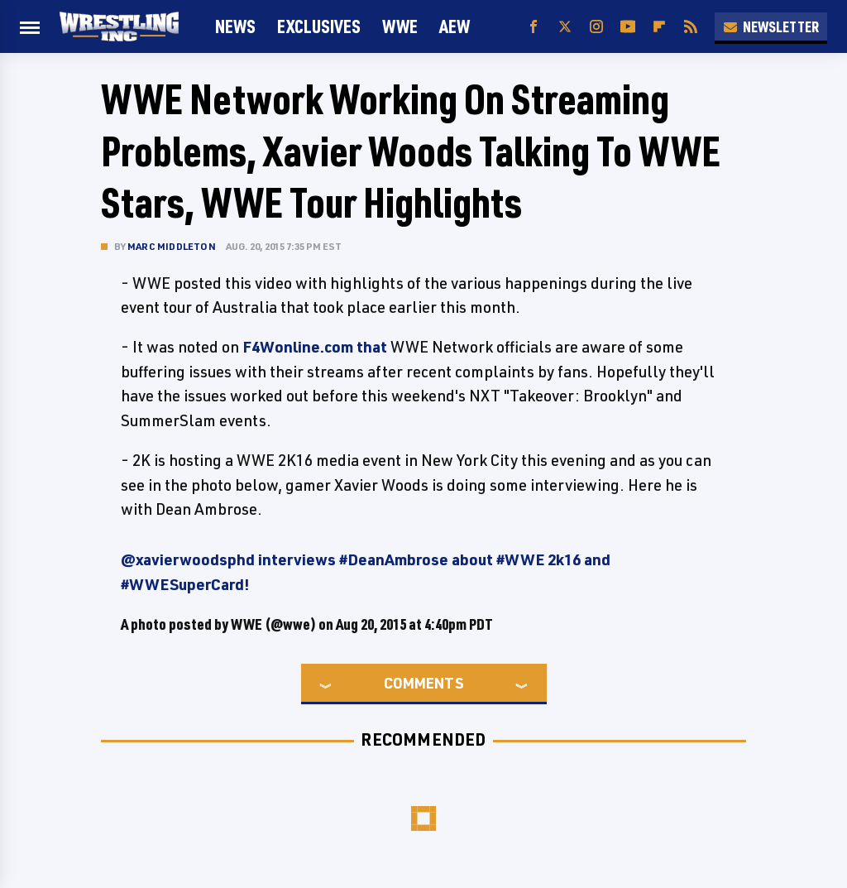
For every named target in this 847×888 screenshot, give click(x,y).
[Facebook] (533, 27)
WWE (400, 26)
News (235, 26)
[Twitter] (564, 27)
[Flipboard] (659, 27)
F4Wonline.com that (314, 347)
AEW (454, 26)
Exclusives (319, 26)
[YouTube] (627, 27)
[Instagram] (596, 27)
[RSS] (690, 27)
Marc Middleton (171, 246)
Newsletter (771, 26)
